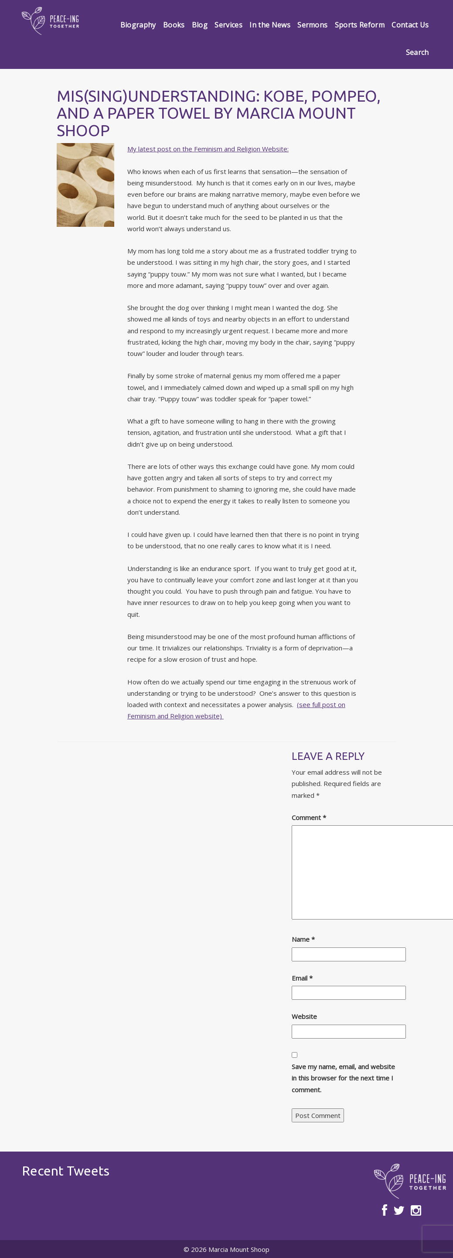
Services (228, 25)
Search (417, 52)
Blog (200, 25)
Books (174, 25)
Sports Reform (360, 25)
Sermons (312, 25)
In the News (269, 25)
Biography (138, 25)
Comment (309, 817)
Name (303, 939)
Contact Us (410, 25)
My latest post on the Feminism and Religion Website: (208, 148)
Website (304, 1016)
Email (302, 978)
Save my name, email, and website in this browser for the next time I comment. (343, 1078)
